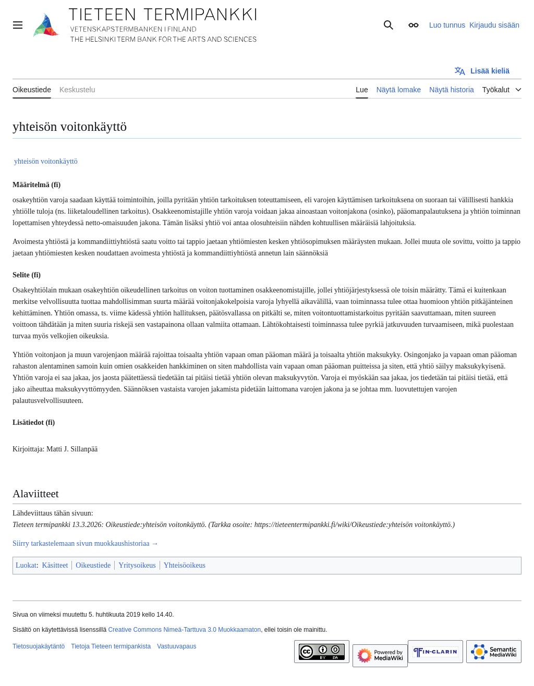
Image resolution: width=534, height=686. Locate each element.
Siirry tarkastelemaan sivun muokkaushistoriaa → (86, 543)
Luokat (26, 565)
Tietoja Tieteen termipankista (111, 646)
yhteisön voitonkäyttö (46, 161)
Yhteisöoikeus (184, 565)
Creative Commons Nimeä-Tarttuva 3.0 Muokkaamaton (184, 629)
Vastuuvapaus (176, 646)
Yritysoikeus (137, 565)
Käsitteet (55, 565)
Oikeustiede (93, 565)
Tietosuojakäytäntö (39, 646)
